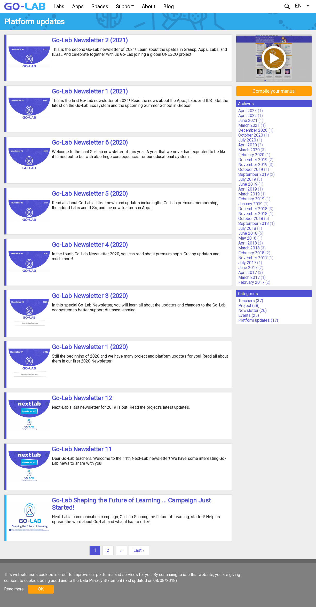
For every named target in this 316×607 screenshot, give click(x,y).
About (148, 6)
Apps (78, 6)
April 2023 (247, 110)
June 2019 (247, 184)
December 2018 (252, 208)
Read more (14, 589)
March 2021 (249, 125)
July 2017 (247, 262)
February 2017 (251, 282)
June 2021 (247, 120)
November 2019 (252, 164)
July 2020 (247, 140)
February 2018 (251, 252)
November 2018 (252, 213)
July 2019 (247, 179)
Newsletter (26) (252, 310)
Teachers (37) (250, 300)
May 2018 (247, 238)
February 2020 (251, 154)
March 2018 (249, 248)
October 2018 (250, 218)
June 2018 (247, 233)
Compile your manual (274, 91)
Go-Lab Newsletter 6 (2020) (90, 142)
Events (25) (248, 315)
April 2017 (247, 272)
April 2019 (247, 189)
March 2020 (249, 149)
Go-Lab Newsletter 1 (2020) (90, 347)
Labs (58, 6)
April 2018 (247, 243)
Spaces (99, 6)
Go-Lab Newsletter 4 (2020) (90, 244)
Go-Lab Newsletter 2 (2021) (90, 40)
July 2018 (247, 228)
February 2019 (251, 198)
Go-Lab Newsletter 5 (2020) (90, 193)
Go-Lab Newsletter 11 (82, 449)
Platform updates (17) (258, 320)
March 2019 (249, 194)
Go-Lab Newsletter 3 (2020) (90, 295)
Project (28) (248, 305)
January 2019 (250, 203)
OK (41, 589)
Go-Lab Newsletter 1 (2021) (90, 91)
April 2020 (247, 145)
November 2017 (252, 257)
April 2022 (247, 115)
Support (125, 6)
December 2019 (252, 159)
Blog (168, 6)
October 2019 (250, 169)
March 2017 (249, 277)
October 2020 (250, 135)
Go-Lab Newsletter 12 (82, 398)
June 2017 (247, 267)
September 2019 (253, 174)
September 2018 (253, 223)
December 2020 (252, 130)
